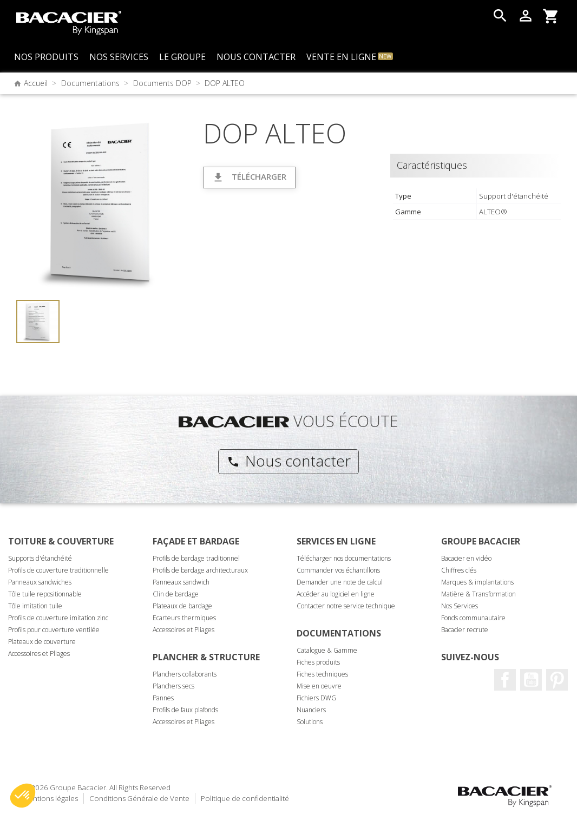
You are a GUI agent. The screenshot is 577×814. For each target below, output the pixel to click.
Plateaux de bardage (182, 605)
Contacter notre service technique (346, 605)
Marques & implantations (477, 582)
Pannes (163, 698)
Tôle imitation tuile (35, 605)
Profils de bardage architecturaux (200, 570)
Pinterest (557, 680)
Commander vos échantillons (338, 570)
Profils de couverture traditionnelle (58, 570)
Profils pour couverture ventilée (54, 629)
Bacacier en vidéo (466, 558)
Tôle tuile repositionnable (45, 594)
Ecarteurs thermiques (184, 617)
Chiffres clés (458, 570)
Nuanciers (311, 709)
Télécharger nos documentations (344, 558)
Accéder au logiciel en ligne (336, 594)
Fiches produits (318, 662)
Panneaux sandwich (181, 582)
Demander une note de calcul (340, 582)
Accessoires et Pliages (39, 653)
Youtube (531, 680)
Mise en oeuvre (319, 686)
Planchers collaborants (185, 674)
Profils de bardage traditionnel (196, 558)
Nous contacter (289, 460)
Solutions (310, 721)
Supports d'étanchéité (40, 558)
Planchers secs (173, 686)
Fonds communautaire (473, 617)
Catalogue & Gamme (327, 650)
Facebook (505, 680)
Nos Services (459, 605)
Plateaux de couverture (42, 641)
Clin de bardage (176, 594)
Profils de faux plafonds (185, 709)
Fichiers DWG (316, 698)
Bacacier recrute (464, 629)
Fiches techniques (322, 674)
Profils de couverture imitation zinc (58, 617)
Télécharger (249, 177)
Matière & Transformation (478, 594)
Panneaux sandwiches (39, 582)
